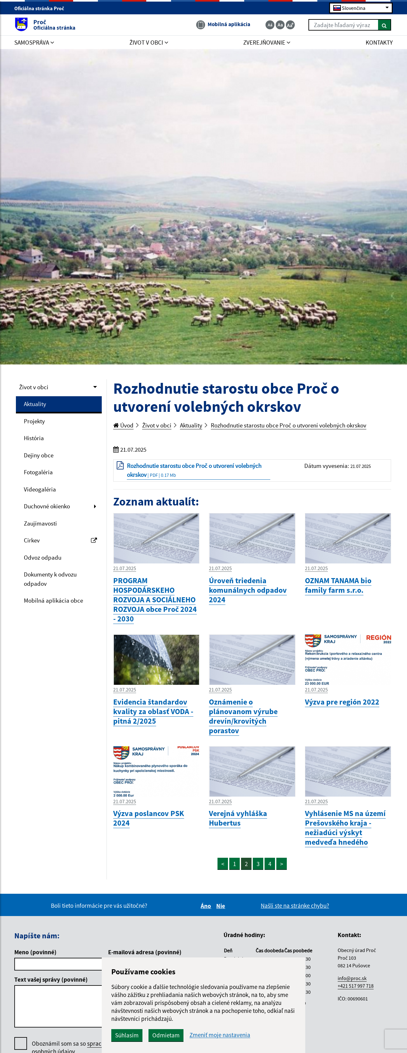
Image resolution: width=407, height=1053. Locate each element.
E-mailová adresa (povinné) (145, 952)
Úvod (123, 425)
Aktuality (35, 404)
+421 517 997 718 (356, 986)
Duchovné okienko (47, 506)
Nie (221, 906)
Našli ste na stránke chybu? (295, 905)
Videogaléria (40, 489)
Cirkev (60, 540)
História (34, 438)
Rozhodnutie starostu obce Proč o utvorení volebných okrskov (288, 425)
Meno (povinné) (35, 952)
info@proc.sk (352, 978)
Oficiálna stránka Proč (41, 8)
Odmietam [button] (166, 1035)
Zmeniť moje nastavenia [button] (220, 1035)
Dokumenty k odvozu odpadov (50, 578)
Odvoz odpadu (42, 557)
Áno (207, 906)
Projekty (34, 421)
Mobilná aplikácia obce (53, 600)
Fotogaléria (38, 472)
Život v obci (33, 387)
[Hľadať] (384, 25)
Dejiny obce (38, 455)
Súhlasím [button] (127, 1035)
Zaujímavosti (40, 523)
